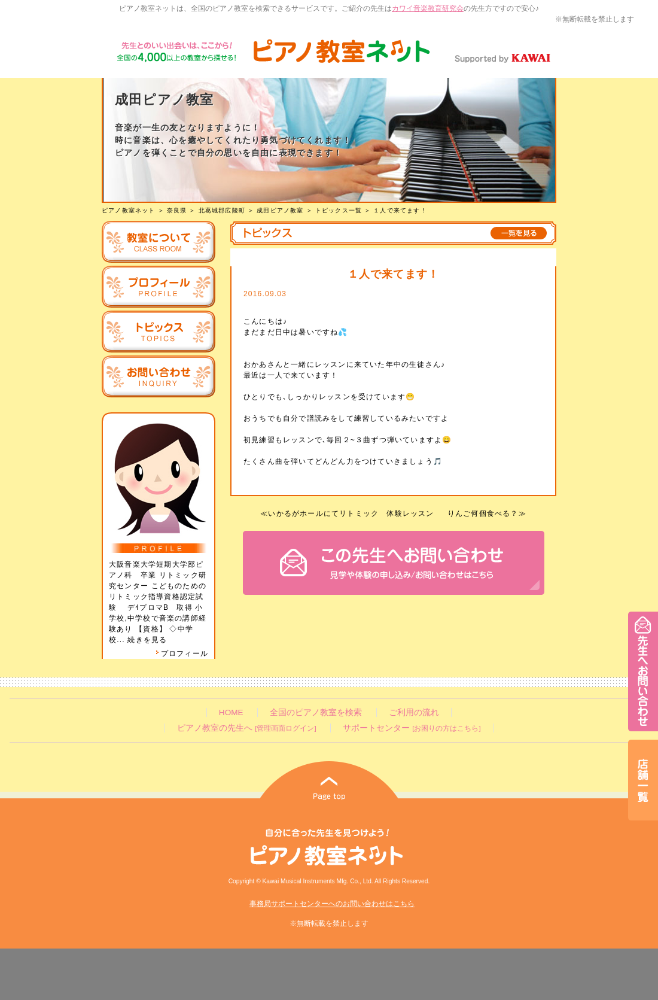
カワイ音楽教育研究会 (428, 8)
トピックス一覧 (338, 210)
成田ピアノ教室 (280, 210)
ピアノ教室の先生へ (246, 728)
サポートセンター (411, 728)
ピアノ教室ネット (129, 210)
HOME (231, 712)
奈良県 (177, 210)
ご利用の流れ (414, 712)
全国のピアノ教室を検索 (316, 712)
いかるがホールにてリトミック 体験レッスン (351, 513)
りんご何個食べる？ (483, 513)
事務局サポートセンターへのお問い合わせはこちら (332, 903)
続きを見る (147, 640)
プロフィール (182, 653)
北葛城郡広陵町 (222, 210)
